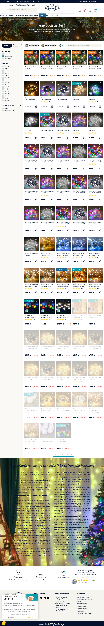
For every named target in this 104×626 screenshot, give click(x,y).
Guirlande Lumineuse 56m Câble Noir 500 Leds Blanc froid (95, 193)
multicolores (33, 535)
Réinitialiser (16, 46)
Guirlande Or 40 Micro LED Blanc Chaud (45, 255)
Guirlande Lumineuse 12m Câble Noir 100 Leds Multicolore (47, 99)
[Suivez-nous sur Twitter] (41, 598)
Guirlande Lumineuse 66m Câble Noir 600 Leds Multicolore (63, 224)
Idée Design (80, 611)
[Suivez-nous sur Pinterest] (44, 598)
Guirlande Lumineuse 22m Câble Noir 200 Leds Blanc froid (63, 130)
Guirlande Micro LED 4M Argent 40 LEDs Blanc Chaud (47, 286)
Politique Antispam (83, 606)
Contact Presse (82, 609)
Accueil (12, 19)
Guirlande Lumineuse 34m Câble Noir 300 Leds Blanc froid (47, 161)
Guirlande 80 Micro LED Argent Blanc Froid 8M (78, 255)
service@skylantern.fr (61, 599)
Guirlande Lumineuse (20, 19)
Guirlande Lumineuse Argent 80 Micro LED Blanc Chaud (31, 286)
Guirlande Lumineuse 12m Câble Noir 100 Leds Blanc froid (63, 99)
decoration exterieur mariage (77, 548)
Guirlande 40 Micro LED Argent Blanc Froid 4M (94, 255)
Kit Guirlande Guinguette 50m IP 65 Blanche (62, 317)
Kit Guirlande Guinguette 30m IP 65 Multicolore (46, 317)
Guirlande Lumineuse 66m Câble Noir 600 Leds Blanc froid (79, 224)
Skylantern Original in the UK (84, 614)
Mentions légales (82, 603)
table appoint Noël (41, 480)
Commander (35, 75)
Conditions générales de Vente (84, 600)
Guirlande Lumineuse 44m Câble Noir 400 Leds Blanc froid (31, 193)
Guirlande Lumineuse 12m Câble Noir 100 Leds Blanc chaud (31, 99)
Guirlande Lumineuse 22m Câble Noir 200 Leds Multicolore (47, 130)
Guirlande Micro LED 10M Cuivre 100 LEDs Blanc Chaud (79, 286)
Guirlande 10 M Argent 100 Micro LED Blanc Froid (63, 255)
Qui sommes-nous (83, 597)
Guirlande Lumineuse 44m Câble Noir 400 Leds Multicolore (95, 161)
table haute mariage (78, 555)
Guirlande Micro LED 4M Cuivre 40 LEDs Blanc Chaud (63, 286)
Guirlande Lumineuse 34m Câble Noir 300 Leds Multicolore (31, 161)
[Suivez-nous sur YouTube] (48, 598)
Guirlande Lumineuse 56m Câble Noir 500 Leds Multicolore (79, 193)
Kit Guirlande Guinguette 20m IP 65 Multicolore (30, 317)
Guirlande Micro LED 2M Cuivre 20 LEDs (95, 285)
